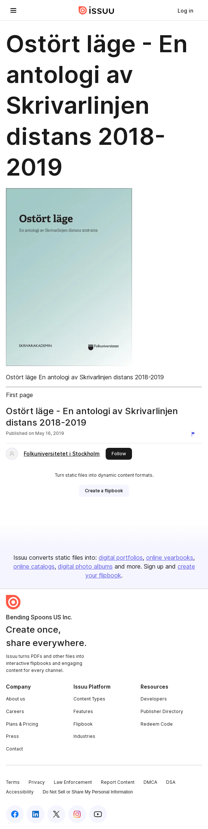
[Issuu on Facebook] (15, 814)
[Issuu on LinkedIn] (35, 814)
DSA (170, 782)
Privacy (37, 782)
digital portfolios (121, 557)
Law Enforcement (73, 782)
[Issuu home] (96, 10)
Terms (13, 782)
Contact (14, 749)
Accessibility (20, 792)
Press (12, 736)
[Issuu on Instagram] (77, 814)
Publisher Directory (162, 711)
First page (19, 395)
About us (15, 699)
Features (83, 711)
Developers (154, 699)
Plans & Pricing (22, 724)
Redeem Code (157, 724)
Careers (15, 711)
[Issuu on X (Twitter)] (56, 814)
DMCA (150, 782)
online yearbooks (169, 557)
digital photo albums (85, 566)
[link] (185, 10)
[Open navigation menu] (13, 10)
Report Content (118, 782)
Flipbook (83, 724)
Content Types (89, 699)
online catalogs (34, 566)
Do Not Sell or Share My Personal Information (88, 792)
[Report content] (194, 434)
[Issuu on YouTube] (98, 814)
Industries (84, 736)
